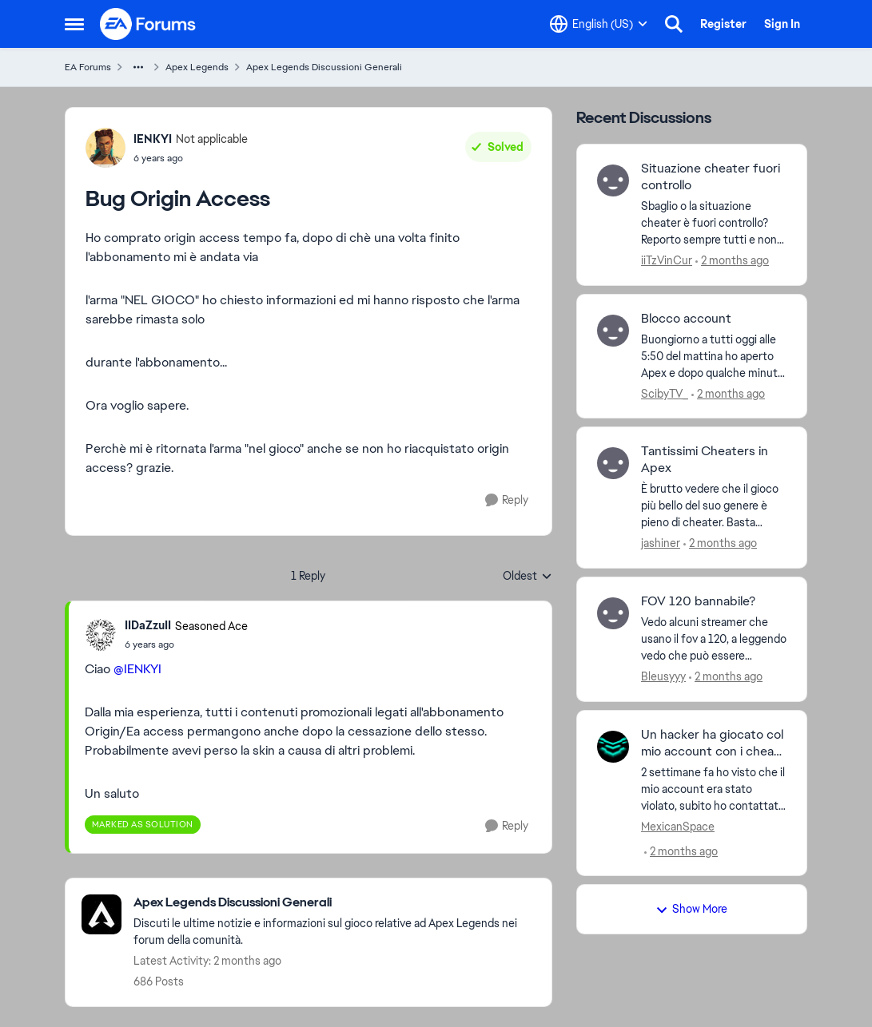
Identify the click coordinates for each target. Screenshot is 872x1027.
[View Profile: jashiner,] (613, 463)
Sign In (782, 24)
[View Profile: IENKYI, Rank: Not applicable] (105, 148)
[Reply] (507, 500)
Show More (691, 909)
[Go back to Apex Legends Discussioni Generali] (334, 902)
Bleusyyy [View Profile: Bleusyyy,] (663, 676)
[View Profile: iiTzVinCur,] (613, 180)
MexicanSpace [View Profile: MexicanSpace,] (678, 826)
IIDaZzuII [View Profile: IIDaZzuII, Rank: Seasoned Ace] (148, 625)
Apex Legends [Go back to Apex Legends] (197, 67)
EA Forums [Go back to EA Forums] (88, 67)
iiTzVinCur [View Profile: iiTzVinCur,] (666, 260)
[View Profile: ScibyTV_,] (613, 331)
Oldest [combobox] (527, 577)
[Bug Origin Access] (186, 644)
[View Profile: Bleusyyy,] (613, 613)
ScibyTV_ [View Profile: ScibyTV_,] (664, 393)
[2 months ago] (732, 260)
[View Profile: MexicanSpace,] (613, 747)
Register (723, 24)
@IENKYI (137, 668)
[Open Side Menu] (74, 24)
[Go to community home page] (148, 24)
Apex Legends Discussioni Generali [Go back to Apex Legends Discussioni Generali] (324, 67)
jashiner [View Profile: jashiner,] (660, 543)
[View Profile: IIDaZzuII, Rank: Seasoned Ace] (101, 635)
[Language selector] (599, 24)
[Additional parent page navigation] (138, 67)
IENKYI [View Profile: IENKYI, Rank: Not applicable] (152, 139)
